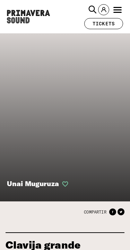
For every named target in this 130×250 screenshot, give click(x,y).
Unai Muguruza (31, 184)
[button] (92, 9)
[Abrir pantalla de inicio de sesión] (59, 184)
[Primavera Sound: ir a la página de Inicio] (28, 16)
